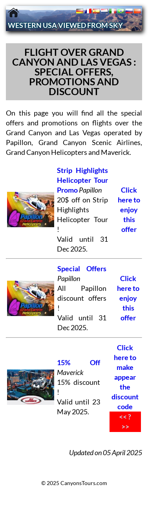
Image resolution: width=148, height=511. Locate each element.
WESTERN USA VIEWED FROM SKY (65, 25)
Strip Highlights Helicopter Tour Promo (82, 180)
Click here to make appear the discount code (125, 377)
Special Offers (81, 269)
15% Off (78, 362)
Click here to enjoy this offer (129, 209)
